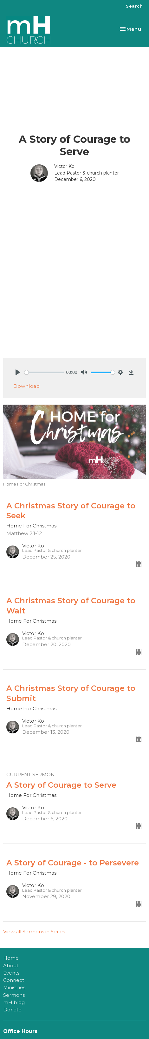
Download (26, 386)
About (10, 966)
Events (11, 973)
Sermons (14, 995)
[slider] (44, 372)
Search (134, 6)
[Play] (18, 372)
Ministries (14, 987)
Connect (13, 980)
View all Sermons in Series (34, 932)
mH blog (14, 1002)
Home (11, 958)
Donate (12, 1010)
